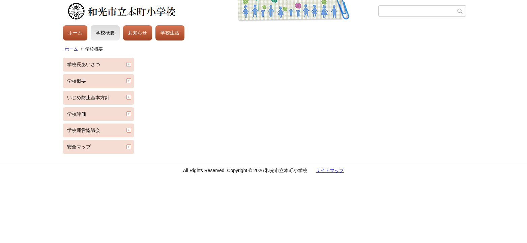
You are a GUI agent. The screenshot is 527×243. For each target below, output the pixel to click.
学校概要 (105, 32)
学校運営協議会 (83, 130)
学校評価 (76, 114)
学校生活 (169, 32)
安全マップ (79, 147)
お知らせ (137, 32)
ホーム (75, 32)
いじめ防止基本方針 (88, 97)
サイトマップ (330, 170)
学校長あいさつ (83, 64)
